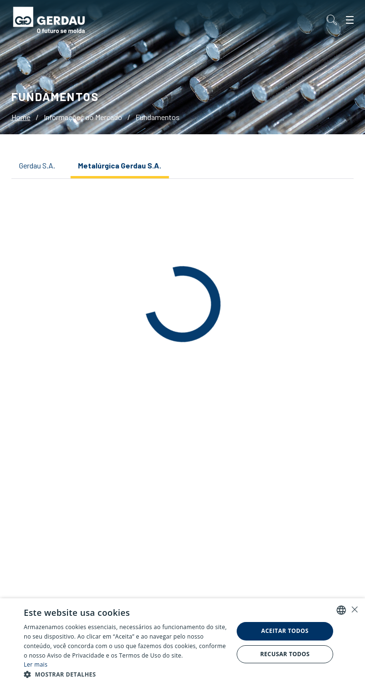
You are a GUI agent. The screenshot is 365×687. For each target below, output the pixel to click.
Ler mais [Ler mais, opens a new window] (36, 664)
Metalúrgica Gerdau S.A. (119, 165)
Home (20, 116)
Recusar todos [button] (284, 654)
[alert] (182, 642)
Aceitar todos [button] (285, 631)
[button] (125, 674)
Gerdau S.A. (37, 165)
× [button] (354, 609)
